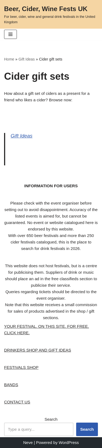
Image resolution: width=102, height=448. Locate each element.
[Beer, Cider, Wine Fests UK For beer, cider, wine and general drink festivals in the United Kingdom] (51, 14)
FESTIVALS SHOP (21, 367)
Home (9, 59)
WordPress (69, 442)
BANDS (11, 384)
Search (51, 419)
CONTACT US (17, 402)
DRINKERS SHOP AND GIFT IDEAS (37, 350)
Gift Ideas (26, 59)
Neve (28, 442)
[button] (10, 34)
